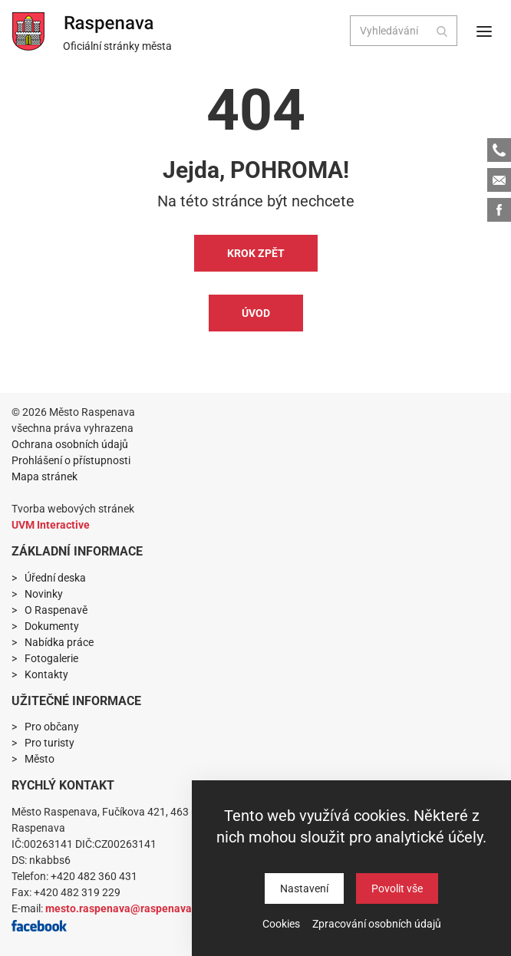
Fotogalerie (51, 658)
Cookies (281, 924)
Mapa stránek (44, 476)
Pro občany (52, 726)
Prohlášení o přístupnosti (71, 460)
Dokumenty (52, 626)
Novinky (44, 594)
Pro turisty (49, 743)
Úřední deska (55, 578)
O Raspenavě (56, 610)
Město (39, 759)
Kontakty (46, 674)
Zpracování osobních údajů (376, 924)
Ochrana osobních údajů (70, 444)
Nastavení (304, 888)
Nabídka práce (59, 642)
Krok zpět (256, 253)
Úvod (256, 313)
